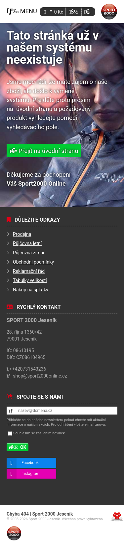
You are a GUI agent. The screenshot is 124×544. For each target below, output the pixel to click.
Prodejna (22, 234)
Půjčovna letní (27, 243)
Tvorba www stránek (117, 517)
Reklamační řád (29, 271)
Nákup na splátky (30, 289)
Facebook (30, 462)
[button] (87, 11)
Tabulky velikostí (30, 280)
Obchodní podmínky (33, 262)
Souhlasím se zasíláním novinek (39, 433)
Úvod (109, 11)
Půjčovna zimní (28, 252)
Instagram (30, 473)
